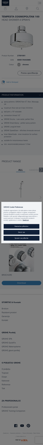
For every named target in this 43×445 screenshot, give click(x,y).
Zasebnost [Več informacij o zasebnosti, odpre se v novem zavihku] (26, 220)
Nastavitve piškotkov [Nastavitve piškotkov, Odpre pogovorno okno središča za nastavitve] (21, 226)
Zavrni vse (21, 232)
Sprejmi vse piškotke (21, 238)
